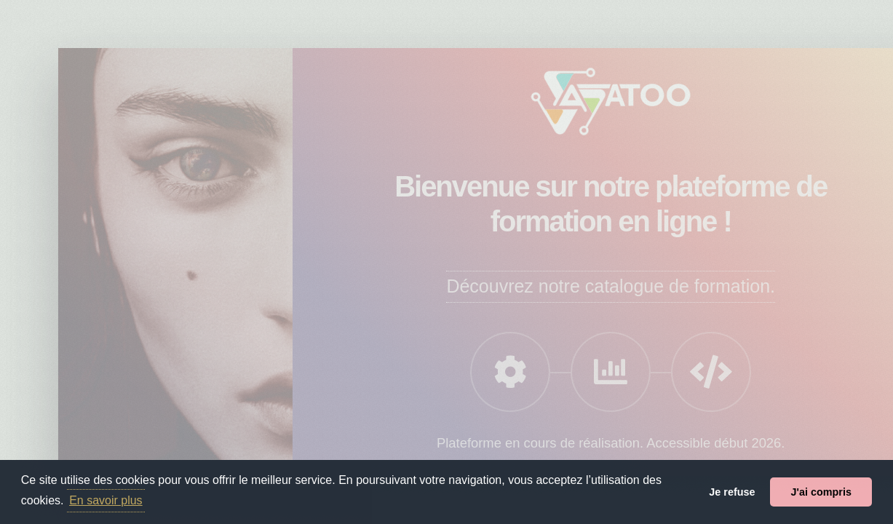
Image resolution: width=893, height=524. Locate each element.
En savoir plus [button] (106, 500)
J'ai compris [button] (820, 492)
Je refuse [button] (732, 492)
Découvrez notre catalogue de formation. (610, 286)
